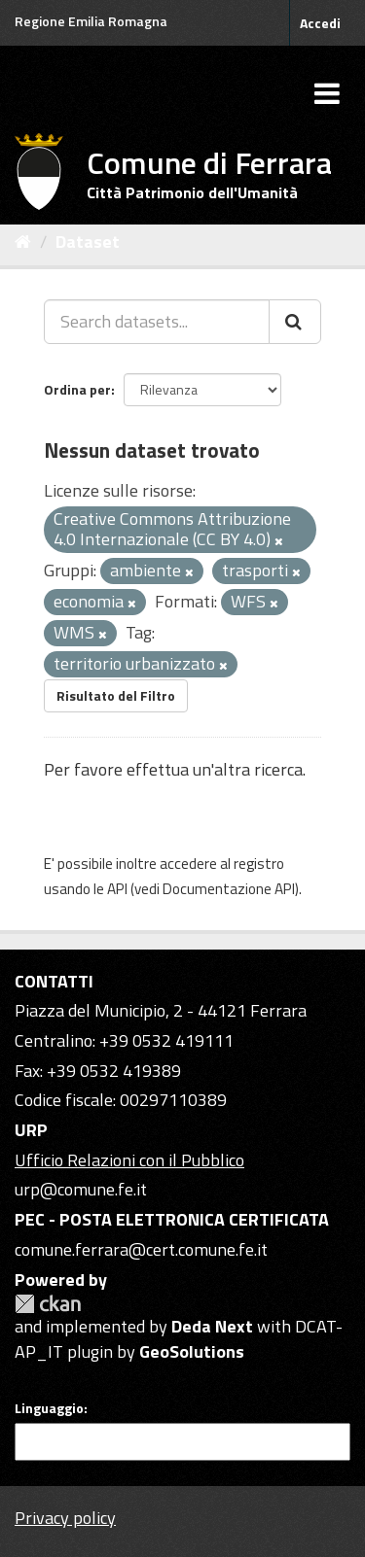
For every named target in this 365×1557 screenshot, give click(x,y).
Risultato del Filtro (115, 695)
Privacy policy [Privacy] (65, 1518)
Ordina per (77, 389)
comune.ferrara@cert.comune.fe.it (141, 1249)
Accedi (320, 23)
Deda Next (212, 1326)
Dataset (87, 241)
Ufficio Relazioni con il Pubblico (129, 1160)
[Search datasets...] (157, 321)
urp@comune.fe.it (81, 1189)
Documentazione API (229, 889)
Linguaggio (49, 1408)
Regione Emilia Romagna (91, 21)
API (117, 889)
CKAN (48, 1304)
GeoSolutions (191, 1351)
